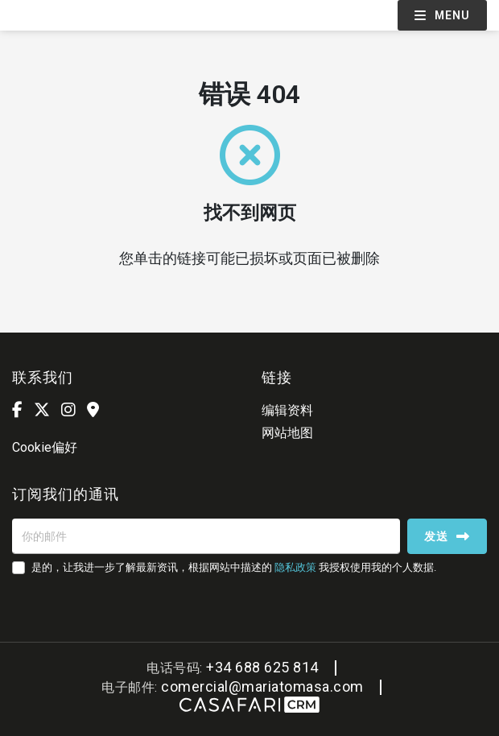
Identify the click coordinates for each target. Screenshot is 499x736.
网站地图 (287, 432)
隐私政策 (295, 567)
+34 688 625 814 (262, 667)
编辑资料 (287, 410)
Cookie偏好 (44, 447)
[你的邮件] (206, 536)
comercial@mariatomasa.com (262, 686)
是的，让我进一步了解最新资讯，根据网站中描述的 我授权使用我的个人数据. (233, 567)
